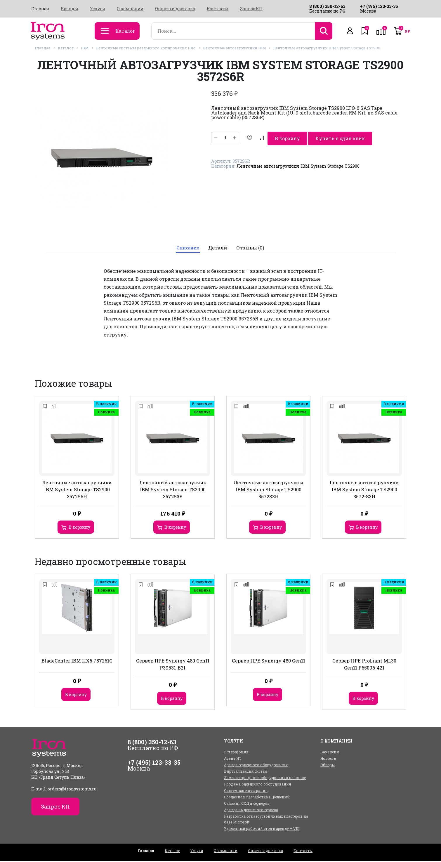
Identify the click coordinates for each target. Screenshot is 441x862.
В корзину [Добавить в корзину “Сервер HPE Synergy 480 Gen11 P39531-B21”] (172, 699)
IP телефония (236, 752)
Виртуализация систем (245, 772)
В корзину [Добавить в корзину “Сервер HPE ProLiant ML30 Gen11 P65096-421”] (363, 699)
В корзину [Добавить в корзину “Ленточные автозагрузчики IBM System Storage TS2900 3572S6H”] (79, 528)
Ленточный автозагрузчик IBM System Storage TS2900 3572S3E (172, 490)
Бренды (69, 9)
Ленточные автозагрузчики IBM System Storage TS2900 (326, 48)
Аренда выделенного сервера (251, 810)
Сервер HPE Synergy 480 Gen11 (268, 661)
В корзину (263, 137)
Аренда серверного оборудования (256, 765)
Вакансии (329, 752)
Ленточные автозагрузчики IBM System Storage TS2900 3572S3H (268, 490)
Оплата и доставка (175, 9)
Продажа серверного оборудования (257, 785)
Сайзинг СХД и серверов (247, 804)
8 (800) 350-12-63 (327, 6)
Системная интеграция (246, 791)
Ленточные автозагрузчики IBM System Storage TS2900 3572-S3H (364, 490)
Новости (328, 759)
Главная (40, 9)
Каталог (66, 48)
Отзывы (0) (252, 248)
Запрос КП (251, 9)
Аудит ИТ (232, 759)
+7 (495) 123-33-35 (379, 6)
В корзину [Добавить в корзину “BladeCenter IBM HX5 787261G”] (76, 695)
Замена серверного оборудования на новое (265, 778)
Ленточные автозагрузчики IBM (234, 48)
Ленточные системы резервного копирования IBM (146, 48)
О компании (130, 9)
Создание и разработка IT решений (257, 797)
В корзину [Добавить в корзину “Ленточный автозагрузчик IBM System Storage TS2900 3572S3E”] (175, 528)
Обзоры (327, 765)
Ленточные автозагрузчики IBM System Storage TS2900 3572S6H (77, 490)
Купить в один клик (318, 137)
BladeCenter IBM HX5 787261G (76, 661)
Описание (187, 248)
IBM (85, 48)
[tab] (187, 248)
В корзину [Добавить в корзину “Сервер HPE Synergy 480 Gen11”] (267, 695)
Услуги (97, 9)
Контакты (217, 9)
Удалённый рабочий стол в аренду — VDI (261, 829)
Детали (219, 248)
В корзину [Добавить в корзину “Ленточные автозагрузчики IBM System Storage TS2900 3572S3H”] (271, 528)
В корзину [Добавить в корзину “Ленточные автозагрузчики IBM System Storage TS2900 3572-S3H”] (367, 528)
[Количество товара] (225, 137)
